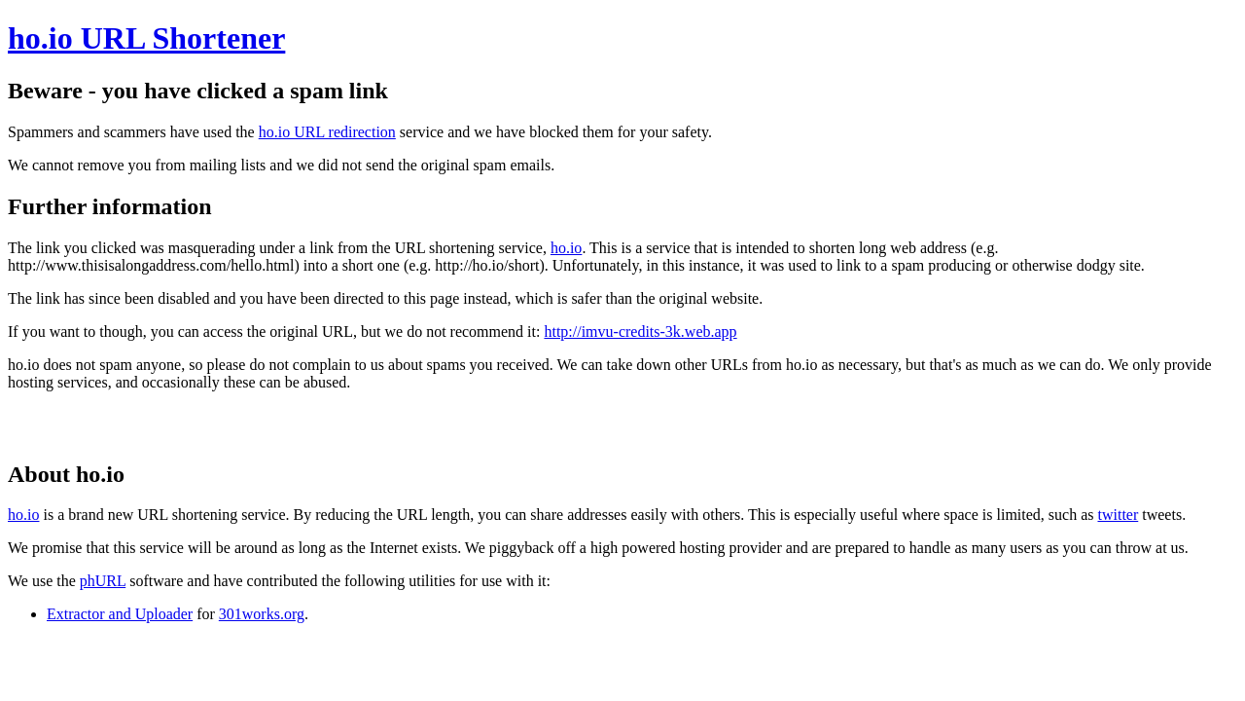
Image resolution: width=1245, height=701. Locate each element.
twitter (1117, 514)
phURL (102, 580)
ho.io (566, 248)
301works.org (261, 614)
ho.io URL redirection (327, 132)
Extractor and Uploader (120, 614)
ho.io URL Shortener (146, 37)
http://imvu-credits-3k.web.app (640, 331)
